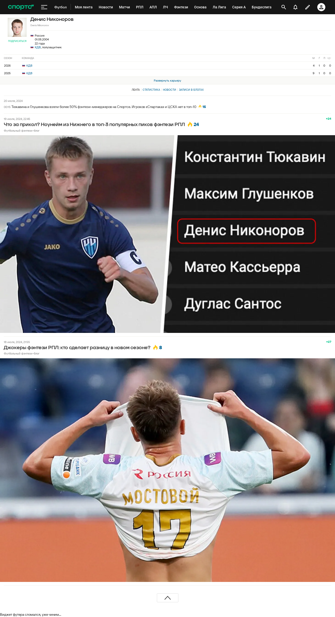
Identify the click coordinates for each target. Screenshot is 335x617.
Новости (169, 89)
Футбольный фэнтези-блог (22, 130)
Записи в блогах (191, 89)
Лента (136, 89)
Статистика (151, 89)
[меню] (44, 7)
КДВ (38, 47)
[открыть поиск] (283, 7)
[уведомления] (295, 7)
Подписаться (17, 41)
